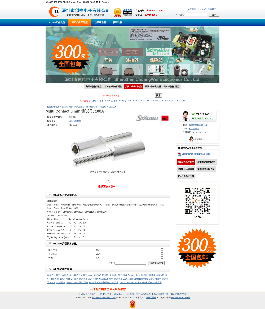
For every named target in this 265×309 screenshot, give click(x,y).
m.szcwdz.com (200, 132)
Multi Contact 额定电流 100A (79, 279)
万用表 (95, 101)
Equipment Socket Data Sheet (196, 154)
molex (107, 101)
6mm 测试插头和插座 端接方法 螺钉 (105, 275)
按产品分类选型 (80, 22)
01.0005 (112, 107)
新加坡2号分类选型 (113, 86)
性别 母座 (60, 282)
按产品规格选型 (161, 294)
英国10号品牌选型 (205, 169)
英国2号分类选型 (153, 86)
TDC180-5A (143, 101)
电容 (101, 101)
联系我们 (212, 9)
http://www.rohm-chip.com (104, 297)
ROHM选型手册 (178, 294)
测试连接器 (79, 107)
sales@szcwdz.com (198, 125)
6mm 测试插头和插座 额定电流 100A (110, 279)
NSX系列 (123, 101)
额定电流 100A (58, 279)
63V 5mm (132, 101)
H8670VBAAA (157, 101)
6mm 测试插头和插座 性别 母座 (103, 282)
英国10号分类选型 (133, 86)
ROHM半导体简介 (87, 294)
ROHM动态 (117, 294)
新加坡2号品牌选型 (206, 162)
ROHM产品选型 (57, 22)
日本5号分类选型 (171, 86)
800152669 (194, 128)
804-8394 (169, 101)
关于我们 (192, 9)
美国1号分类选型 (93, 86)
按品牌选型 (100, 22)
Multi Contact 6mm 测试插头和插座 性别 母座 (140, 282)
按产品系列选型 (143, 294)
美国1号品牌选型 (186, 162)
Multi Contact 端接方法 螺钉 (74, 275)
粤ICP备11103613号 (180, 297)
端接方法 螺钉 (53, 275)
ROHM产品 (104, 294)
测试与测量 (67, 107)
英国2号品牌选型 (186, 169)
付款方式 (202, 9)
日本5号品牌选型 (186, 176)
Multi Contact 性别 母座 (77, 282)
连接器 (114, 101)
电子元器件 (151, 297)
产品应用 (129, 294)
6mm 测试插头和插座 (96, 107)
